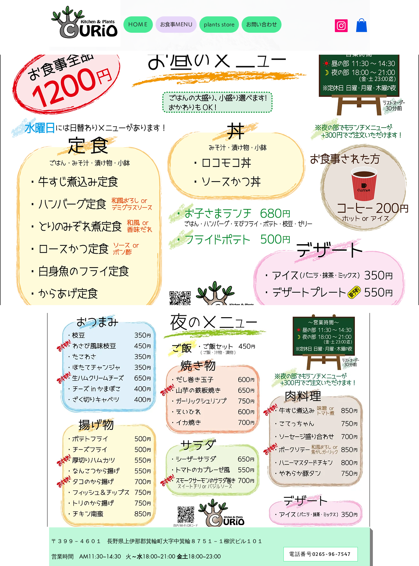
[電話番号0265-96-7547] (320, 554)
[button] (361, 25)
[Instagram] (341, 25)
